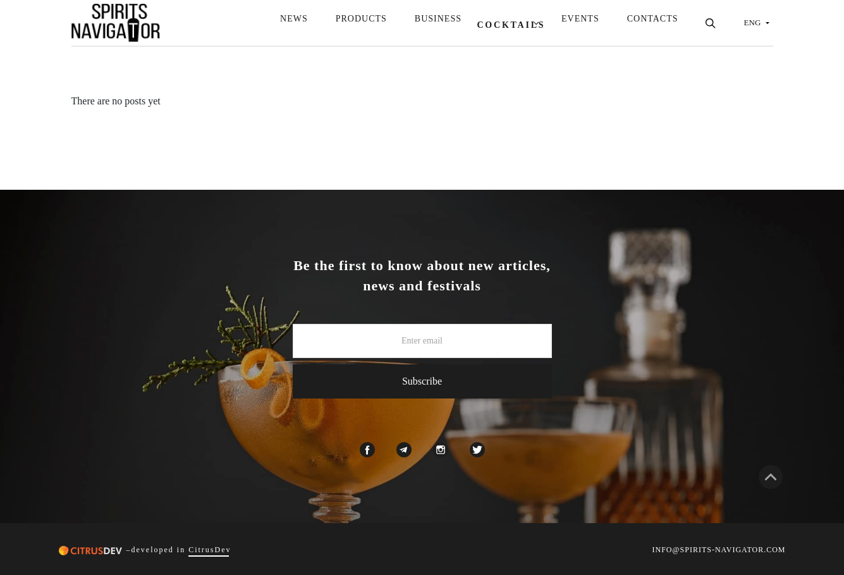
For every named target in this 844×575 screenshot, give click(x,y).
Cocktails (500, 36)
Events (580, 36)
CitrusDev (209, 549)
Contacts (652, 36)
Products (344, 36)
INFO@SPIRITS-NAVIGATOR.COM (719, 549)
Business (421, 36)
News (277, 36)
